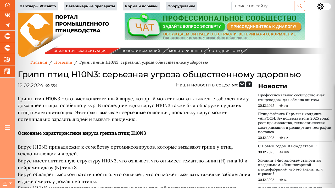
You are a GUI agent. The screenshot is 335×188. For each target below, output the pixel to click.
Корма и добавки (141, 6)
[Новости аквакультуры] (7, 60)
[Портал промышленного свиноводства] (7, 36)
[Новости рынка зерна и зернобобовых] (7, 72)
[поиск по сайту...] (262, 6)
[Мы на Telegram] (249, 84)
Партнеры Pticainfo (38, 6)
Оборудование (181, 6)
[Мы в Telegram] (7, 25)
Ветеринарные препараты (90, 6)
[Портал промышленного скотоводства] (7, 48)
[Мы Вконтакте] (7, 15)
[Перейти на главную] (7, 5)
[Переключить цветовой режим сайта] (324, 6)
